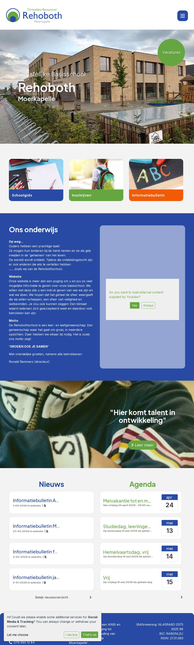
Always (148, 305)
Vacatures (171, 52)
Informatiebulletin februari (41, 551)
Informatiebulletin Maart (39, 526)
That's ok (89, 635)
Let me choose (17, 635)
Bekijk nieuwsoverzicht (51, 597)
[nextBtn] (90, 597)
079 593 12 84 (24, 642)
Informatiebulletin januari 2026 (46, 577)
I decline (71, 635)
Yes (134, 305)
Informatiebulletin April (38, 500)
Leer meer (142, 445)
